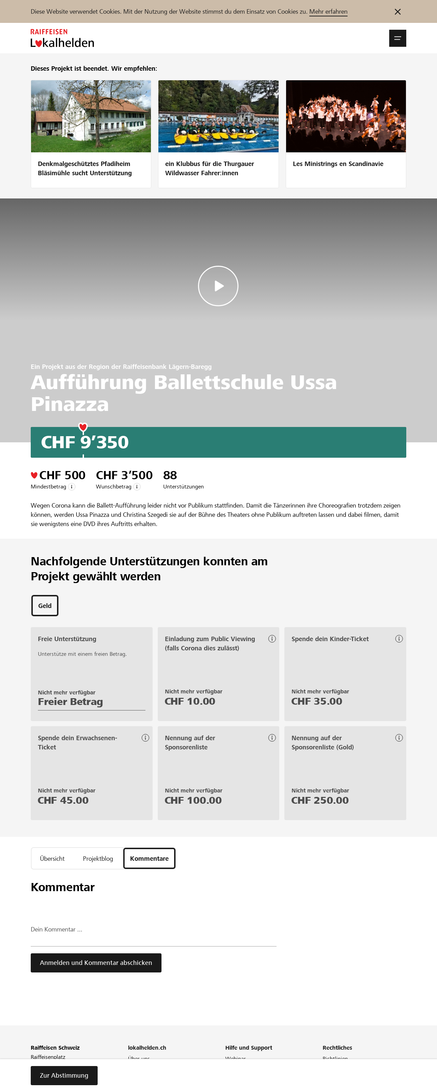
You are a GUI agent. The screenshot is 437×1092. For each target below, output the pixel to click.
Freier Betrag (70, 701)
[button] (397, 38)
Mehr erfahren (328, 11)
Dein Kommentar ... (56, 929)
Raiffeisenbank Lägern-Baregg (167, 366)
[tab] (45, 606)
